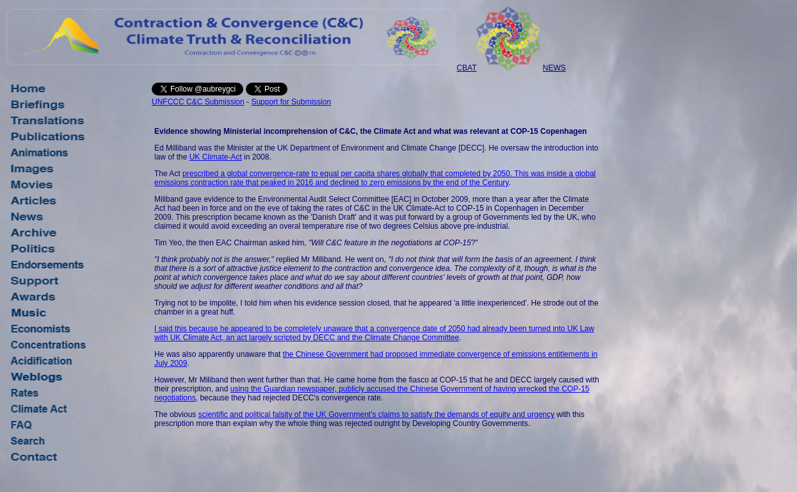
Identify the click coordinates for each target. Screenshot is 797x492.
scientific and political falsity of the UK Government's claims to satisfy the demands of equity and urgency (376, 414)
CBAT (466, 67)
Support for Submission (291, 101)
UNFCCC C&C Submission (198, 101)
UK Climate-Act (215, 156)
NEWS (554, 67)
